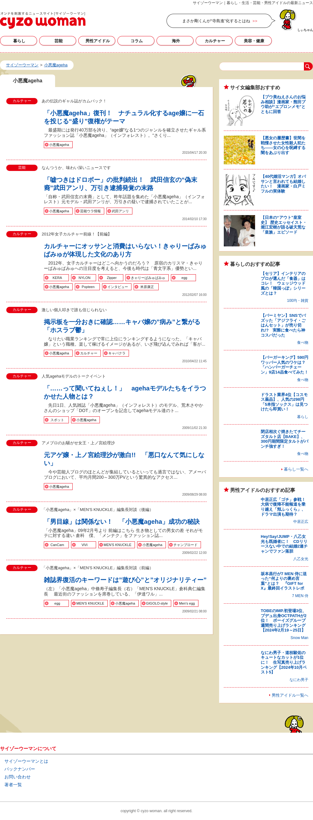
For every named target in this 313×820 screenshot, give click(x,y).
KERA (57, 278)
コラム (137, 41)
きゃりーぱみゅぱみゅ (148, 278)
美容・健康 (254, 41)
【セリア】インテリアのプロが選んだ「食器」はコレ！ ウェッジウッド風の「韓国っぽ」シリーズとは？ (283, 283)
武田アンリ (120, 211)
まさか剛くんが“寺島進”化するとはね (216, 20)
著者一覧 (13, 784)
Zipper (111, 278)
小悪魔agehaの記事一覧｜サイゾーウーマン (42, 20)
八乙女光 (300, 559)
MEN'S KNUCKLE (117, 545)
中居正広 (300, 521)
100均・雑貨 (297, 300)
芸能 (58, 41)
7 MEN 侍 (300, 596)
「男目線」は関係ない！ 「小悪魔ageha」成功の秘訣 (122, 521)
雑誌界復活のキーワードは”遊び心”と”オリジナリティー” (125, 579)
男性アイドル (97, 41)
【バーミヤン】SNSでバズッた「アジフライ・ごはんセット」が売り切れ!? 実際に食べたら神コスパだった (283, 325)
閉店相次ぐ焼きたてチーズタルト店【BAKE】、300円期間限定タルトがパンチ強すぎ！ (284, 439)
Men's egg (187, 603)
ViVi (84, 545)
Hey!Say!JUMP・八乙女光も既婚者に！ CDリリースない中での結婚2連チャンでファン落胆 (284, 544)
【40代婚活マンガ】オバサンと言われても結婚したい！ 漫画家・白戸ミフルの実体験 (283, 183)
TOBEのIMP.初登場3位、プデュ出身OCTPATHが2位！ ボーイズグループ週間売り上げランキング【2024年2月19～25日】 (283, 620)
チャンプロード (185, 545)
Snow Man (299, 638)
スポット (57, 420)
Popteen (88, 287)
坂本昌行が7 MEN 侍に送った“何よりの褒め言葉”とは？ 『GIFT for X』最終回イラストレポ (284, 581)
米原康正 (147, 287)
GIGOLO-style (157, 603)
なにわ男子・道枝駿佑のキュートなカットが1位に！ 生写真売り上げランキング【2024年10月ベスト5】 (284, 662)
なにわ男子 (299, 680)
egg (184, 278)
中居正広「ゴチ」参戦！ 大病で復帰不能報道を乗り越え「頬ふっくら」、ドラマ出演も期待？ (285, 507)
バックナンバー (19, 768)
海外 (176, 41)
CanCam (57, 545)
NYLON (84, 278)
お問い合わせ (17, 776)
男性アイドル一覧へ (290, 695)
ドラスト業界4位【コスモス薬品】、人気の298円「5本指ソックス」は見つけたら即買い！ (284, 402)
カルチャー (215, 41)
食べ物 (302, 342)
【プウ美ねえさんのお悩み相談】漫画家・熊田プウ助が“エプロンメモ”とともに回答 (283, 104)
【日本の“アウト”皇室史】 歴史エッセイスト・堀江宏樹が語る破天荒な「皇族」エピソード (284, 225)
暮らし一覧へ (296, 469)
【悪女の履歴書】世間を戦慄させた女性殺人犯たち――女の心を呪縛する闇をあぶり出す (283, 145)
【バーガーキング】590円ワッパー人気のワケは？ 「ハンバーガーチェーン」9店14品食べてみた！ (285, 364)
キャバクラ (117, 353)
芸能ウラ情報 (90, 211)
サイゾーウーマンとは (26, 761)
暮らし (19, 41)
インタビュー (117, 287)
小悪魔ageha (59, 145)
